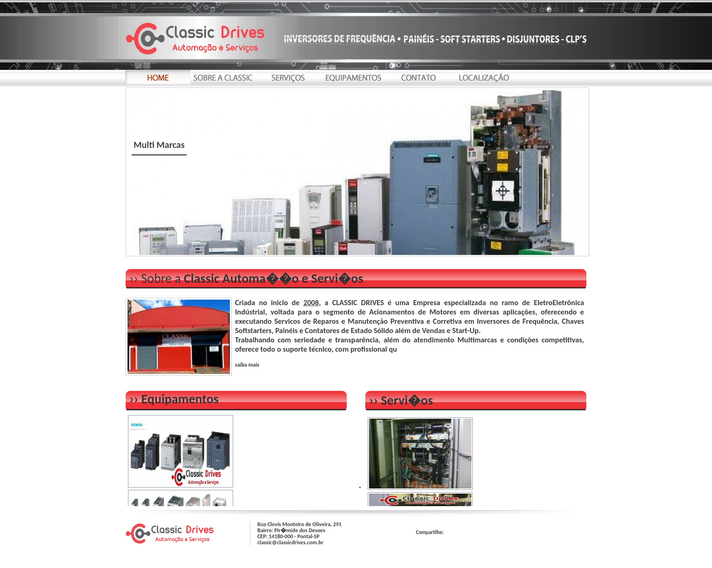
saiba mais (247, 364)
